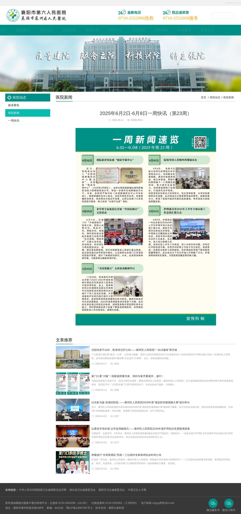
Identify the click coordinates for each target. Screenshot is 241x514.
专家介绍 (132, 30)
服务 (180, 18)
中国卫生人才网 (137, 489)
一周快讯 (13, 120)
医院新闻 (13, 112)
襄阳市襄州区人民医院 (36, 15)
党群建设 (155, 30)
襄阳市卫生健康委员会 (112, 489)
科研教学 (201, 30)
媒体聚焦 (13, 105)
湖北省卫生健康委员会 (82, 489)
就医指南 (86, 30)
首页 (203, 97)
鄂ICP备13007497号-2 (79, 507)
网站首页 (17, 30)
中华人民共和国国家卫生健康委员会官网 (42, 489)
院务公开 (224, 30)
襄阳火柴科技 (116, 507)
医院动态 (63, 30)
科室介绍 (109, 30)
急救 (136, 18)
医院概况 (40, 30)
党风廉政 (178, 30)
